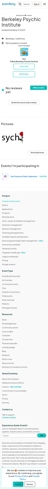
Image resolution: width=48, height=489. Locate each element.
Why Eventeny (8, 217)
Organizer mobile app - (13, 252)
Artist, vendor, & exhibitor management (18, 221)
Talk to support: (14, 416)
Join (41, 435)
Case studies (7, 331)
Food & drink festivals (11, 276)
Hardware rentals (9, 248)
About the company (10, 379)
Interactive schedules (11, 244)
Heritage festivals (9, 308)
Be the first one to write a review (24, 103)
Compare (6, 335)
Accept (18, 484)
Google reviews (8, 264)
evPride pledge (8, 347)
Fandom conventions (11, 292)
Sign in (36, 4)
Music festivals (8, 300)
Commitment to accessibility (14, 391)
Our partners (7, 339)
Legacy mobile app (10, 256)
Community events (10, 284)
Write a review (38, 88)
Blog (4, 351)
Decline (29, 484)
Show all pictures (37, 153)
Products (6, 213)
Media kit (6, 355)
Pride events (7, 296)
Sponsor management (11, 229)
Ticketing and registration (13, 233)
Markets (5, 304)
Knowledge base (9, 323)
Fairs (4, 288)
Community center (10, 327)
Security (5, 402)
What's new (7, 359)
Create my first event (11, 201)
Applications (7, 209)
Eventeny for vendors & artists (14, 367)
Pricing (5, 260)
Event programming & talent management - (22, 241)
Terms (4, 395)
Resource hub (8, 363)
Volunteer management (12, 225)
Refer (4, 320)
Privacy (5, 398)
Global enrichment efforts (13, 383)
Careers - (11, 387)
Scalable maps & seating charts (15, 237)
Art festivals (7, 280)
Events (5, 205)
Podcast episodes (9, 343)
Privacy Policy (21, 476)
